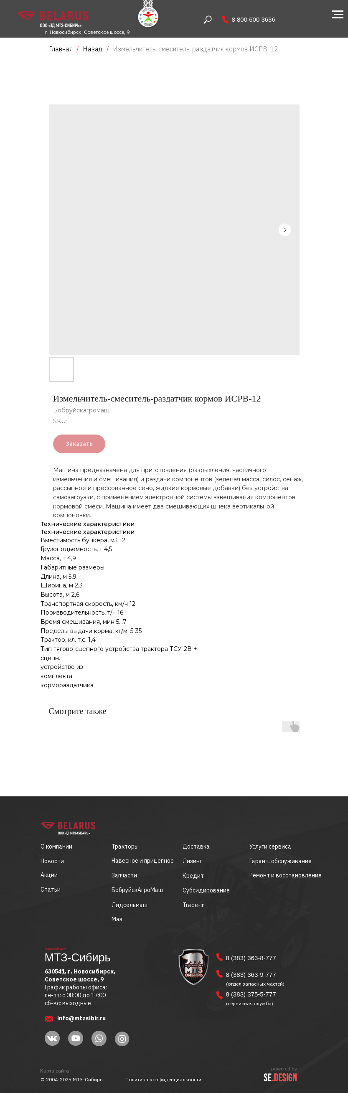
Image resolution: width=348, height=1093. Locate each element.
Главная (61, 49)
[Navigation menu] (337, 14)
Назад (93, 49)
